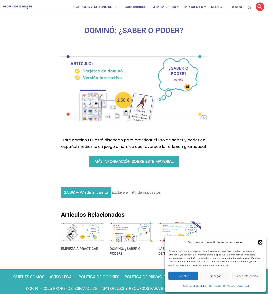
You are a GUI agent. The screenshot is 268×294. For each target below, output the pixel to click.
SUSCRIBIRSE (135, 6)
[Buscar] (260, 6)
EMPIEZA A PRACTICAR (79, 249)
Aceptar (183, 276)
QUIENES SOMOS (28, 276)
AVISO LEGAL (61, 276)
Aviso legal (243, 286)
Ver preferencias (247, 276)
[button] (260, 242)
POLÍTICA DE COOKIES (194, 286)
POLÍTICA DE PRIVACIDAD (222, 286)
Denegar (215, 276)
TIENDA (236, 6)
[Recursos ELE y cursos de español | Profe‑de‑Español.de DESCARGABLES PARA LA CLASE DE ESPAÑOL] (18, 6)
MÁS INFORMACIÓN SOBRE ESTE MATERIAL (134, 161)
